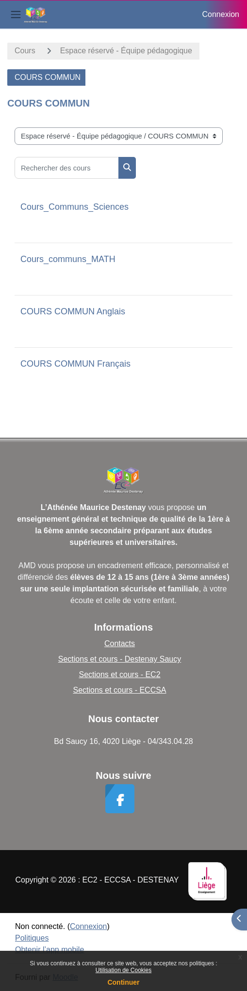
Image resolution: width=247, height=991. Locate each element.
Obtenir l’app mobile (49, 949)
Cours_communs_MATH (67, 259)
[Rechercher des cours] (67, 168)
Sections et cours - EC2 (119, 674)
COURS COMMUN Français (75, 364)
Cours (25, 50)
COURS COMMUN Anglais (72, 311)
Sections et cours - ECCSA (119, 690)
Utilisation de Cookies (123, 970)
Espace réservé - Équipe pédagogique (126, 50)
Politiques (32, 938)
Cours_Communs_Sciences (74, 207)
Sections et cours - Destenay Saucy (119, 659)
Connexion (221, 14)
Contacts (119, 643)
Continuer (123, 982)
